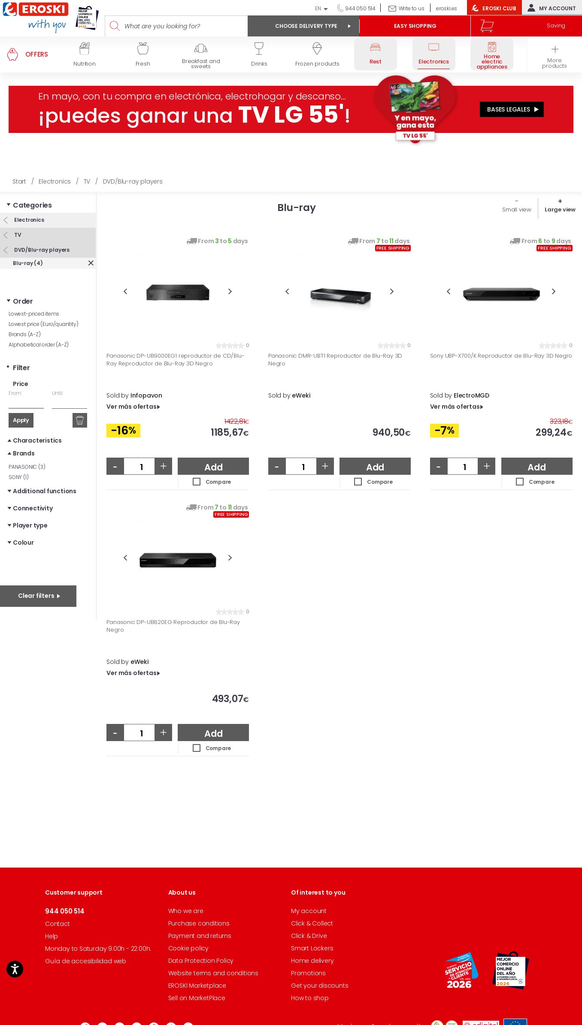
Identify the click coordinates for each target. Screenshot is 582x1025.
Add (213, 467)
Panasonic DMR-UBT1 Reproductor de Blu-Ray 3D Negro (335, 359)
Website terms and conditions (213, 973)
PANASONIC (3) (27, 466)
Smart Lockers (312, 948)
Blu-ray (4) (28, 263)
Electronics (28, 219)
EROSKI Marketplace (197, 985)
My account (550, 7)
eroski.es (446, 8)
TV (17, 234)
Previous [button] (125, 291)
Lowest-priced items (34, 313)
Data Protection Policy (201, 960)
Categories (32, 205)
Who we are (185, 911)
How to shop (310, 998)
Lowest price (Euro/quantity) (43, 324)
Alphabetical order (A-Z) (39, 344)
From (15, 393)
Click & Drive (309, 936)
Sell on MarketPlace (196, 998)
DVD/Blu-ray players (41, 249)
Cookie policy (188, 948)
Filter (21, 368)
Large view (560, 209)
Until (57, 393)
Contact (57, 923)
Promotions (308, 973)
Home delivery (312, 960)
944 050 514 (360, 8)
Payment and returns (199, 936)
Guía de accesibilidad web (85, 961)
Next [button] (230, 291)
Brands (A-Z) (25, 334)
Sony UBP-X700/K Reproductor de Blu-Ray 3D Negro (501, 356)
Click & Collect (312, 923)
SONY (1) (18, 477)
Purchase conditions (199, 923)
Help (51, 936)
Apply (21, 420)
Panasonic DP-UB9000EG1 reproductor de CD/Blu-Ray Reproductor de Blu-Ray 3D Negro (175, 359)
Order (23, 301)
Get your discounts (319, 985)
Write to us (411, 8)
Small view (516, 209)
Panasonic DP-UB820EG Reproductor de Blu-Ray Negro (172, 625)
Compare (218, 481)
